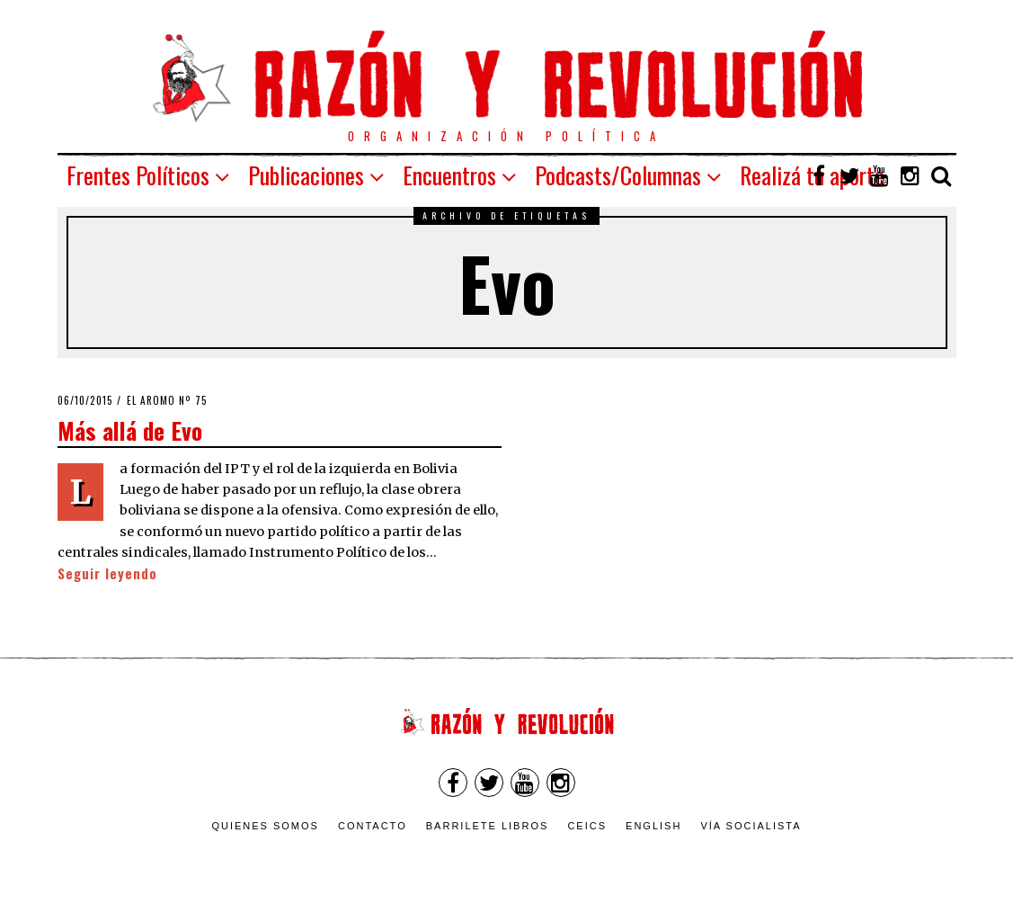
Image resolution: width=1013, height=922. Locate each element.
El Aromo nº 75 (167, 400)
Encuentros (449, 174)
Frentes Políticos (138, 174)
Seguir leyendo (107, 573)
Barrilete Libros (487, 825)
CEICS (587, 825)
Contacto (372, 825)
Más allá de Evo (130, 430)
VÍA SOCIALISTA (750, 825)
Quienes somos (265, 825)
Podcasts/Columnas (618, 174)
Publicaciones (306, 174)
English (653, 825)
